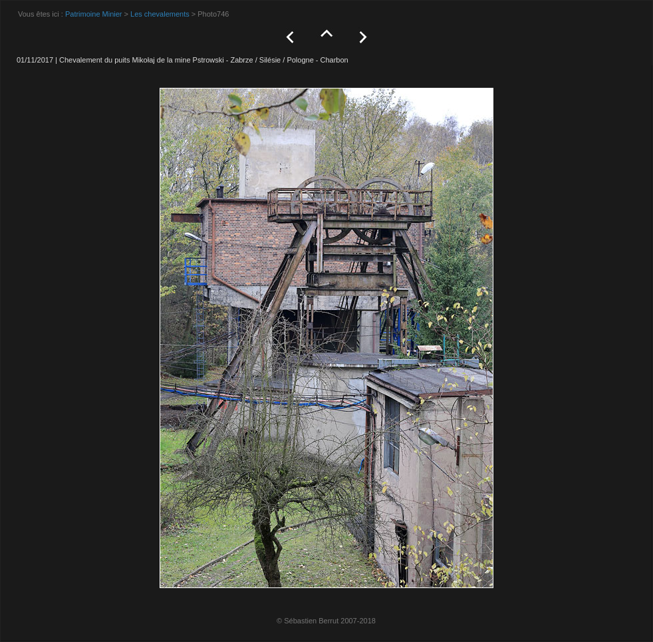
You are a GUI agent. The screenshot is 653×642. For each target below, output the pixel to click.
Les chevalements (160, 14)
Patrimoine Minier (93, 14)
